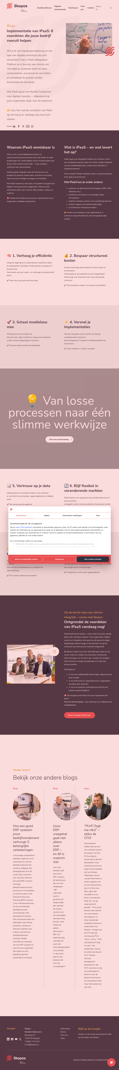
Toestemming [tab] (21, 515)
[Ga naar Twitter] (20, 1039)
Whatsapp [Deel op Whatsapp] (32, 126)
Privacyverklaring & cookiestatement (92, 1060)
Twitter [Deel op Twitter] (23, 126)
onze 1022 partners (24, 527)
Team (62, 1038)
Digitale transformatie (60, 8)
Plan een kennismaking (59, 439)
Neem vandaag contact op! (79, 715)
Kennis (63, 1032)
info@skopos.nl (32, 1044)
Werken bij (98, 7)
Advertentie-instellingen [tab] (72, 515)
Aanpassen (59, 559)
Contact (90, 8)
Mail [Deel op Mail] (28, 126)
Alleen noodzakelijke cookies (26, 559)
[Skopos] (17, 11)
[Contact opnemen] (111, 1062)
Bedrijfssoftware (44, 8)
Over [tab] (98, 515)
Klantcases (73, 8)
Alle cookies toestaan (92, 559)
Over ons (83, 8)
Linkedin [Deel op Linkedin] (14, 126)
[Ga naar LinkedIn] (8, 1039)
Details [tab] (47, 515)
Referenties (65, 1028)
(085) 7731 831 (33, 1041)
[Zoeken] (111, 8)
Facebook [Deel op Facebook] (18, 126)
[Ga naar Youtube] (16, 1039)
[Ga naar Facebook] (12, 1039)
